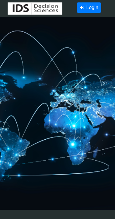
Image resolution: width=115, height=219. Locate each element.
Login (89, 7)
